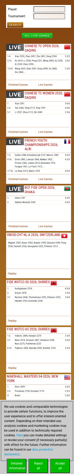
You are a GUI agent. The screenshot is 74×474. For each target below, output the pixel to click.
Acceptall (60, 466)
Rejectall (38, 466)
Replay (12, 273)
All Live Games (37, 35)
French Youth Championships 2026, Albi (41, 144)
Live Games (45, 84)
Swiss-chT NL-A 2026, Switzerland (33, 235)
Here (19, 435)
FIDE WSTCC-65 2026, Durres (28, 329)
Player (12, 9)
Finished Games (18, 84)
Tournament (16, 16)
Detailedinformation (17, 466)
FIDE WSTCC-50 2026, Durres (28, 282)
